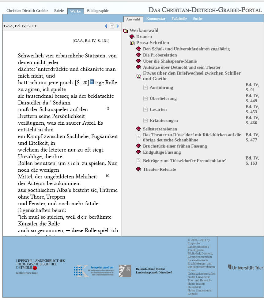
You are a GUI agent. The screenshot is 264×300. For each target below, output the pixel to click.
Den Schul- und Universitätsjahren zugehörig (186, 48)
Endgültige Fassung (162, 152)
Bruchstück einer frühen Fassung (175, 146)
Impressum (204, 290)
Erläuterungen (164, 120)
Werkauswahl (144, 30)
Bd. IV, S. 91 (252, 87)
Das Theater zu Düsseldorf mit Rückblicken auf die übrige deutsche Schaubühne (192, 137)
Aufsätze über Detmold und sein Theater (182, 67)
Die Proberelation (160, 55)
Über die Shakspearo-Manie (170, 61)
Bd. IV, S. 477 (252, 137)
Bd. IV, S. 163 (252, 160)
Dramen (144, 36)
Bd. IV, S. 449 (252, 98)
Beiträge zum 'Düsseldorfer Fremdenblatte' (184, 160)
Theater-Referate (159, 169)
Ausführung (161, 87)
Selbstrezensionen (160, 128)
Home (191, 290)
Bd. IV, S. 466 (252, 120)
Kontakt (193, 293)
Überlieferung (163, 98)
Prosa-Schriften (152, 42)
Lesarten (158, 109)
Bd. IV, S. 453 (252, 109)
